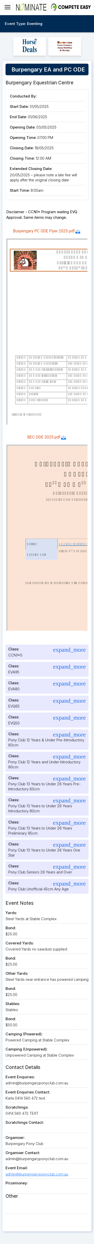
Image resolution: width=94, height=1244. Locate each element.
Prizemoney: (17, 1183)
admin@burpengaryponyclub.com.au (37, 1174)
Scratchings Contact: (25, 1122)
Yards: (11, 912)
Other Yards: (17, 973)
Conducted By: (23, 96)
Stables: (13, 1003)
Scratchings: (17, 1107)
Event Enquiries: (20, 1077)
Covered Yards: (20, 943)
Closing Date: (22, 147)
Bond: (11, 927)
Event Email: (17, 1167)
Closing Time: (22, 158)
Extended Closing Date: (31, 168)
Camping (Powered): (24, 1034)
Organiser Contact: (23, 1152)
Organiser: (15, 1137)
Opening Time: (23, 137)
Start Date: (19, 106)
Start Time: (20, 190)
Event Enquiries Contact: (28, 1092)
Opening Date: (23, 127)
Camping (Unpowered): (27, 1049)
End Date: (18, 116)
